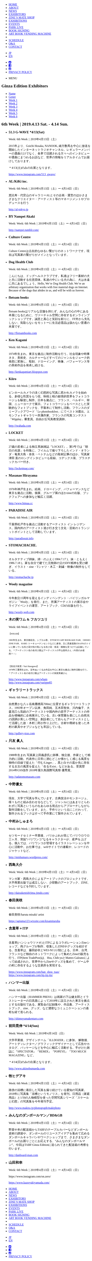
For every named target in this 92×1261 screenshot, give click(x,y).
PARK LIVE (16, 27)
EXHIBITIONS (18, 20)
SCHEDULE (16, 40)
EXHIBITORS (17, 14)
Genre (12, 96)
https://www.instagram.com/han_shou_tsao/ (34, 971)
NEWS (13, 10)
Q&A (12, 43)
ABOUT (14, 7)
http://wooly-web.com (21, 612)
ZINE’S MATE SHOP (22, 17)
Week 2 (13, 103)
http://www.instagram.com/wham (28, 679)
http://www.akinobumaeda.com (27, 1068)
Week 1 (13, 100)
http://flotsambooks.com (23, 333)
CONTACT (15, 46)
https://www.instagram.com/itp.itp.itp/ (31, 975)
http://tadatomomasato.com (24, 776)
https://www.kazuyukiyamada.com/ (29, 1182)
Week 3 (13, 106)
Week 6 (13, 116)
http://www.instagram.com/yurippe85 (30, 682)
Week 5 (13, 113)
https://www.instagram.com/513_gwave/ (32, 174)
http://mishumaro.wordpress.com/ (28, 857)
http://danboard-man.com (23, 1155)
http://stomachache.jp (21, 577)
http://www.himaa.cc (21, 503)
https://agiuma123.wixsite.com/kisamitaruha (34, 921)
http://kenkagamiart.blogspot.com (28, 371)
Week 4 (13, 109)
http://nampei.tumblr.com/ (24, 230)
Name (12, 93)
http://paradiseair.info (21, 538)
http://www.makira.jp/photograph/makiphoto (35, 1107)
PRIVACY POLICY (20, 72)
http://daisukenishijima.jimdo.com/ (29, 892)
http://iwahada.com (20, 425)
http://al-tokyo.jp (18, 209)
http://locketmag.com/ (21, 468)
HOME (13, 4)
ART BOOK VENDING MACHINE (30, 33)
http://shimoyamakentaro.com (26, 1018)
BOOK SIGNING (19, 30)
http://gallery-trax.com (22, 733)
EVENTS (14, 24)
